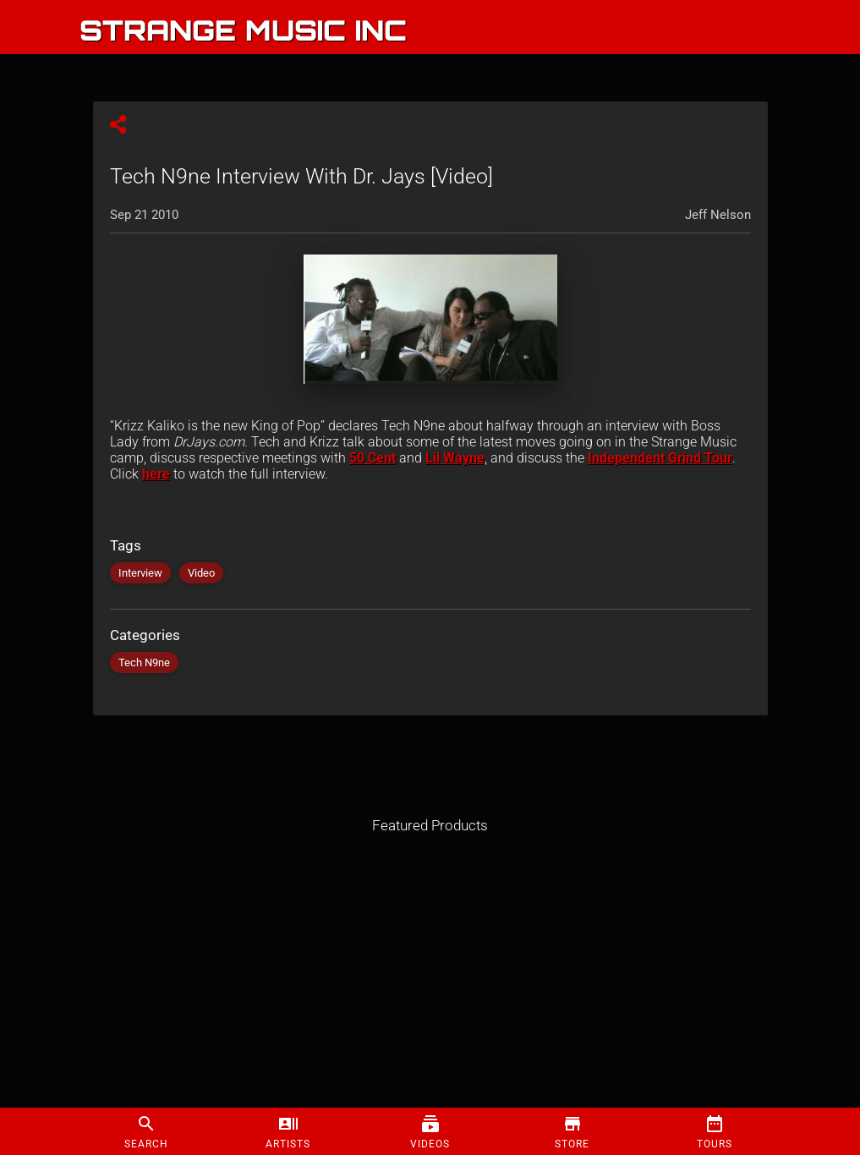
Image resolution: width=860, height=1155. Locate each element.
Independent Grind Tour (660, 458)
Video (201, 573)
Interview (140, 573)
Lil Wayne (455, 458)
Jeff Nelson (718, 214)
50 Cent (372, 458)
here (156, 474)
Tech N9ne (144, 662)
